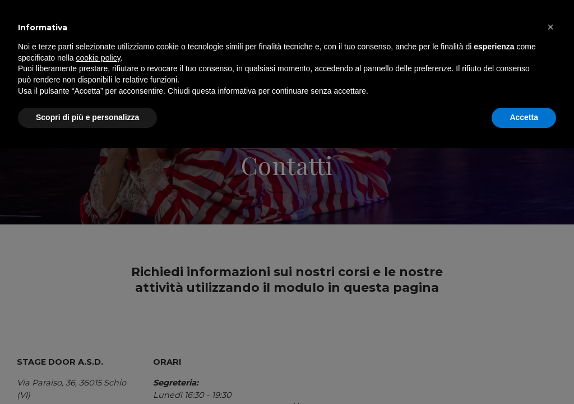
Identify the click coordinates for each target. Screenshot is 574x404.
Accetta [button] (524, 373)
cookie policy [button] (98, 313)
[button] (550, 283)
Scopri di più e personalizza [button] (87, 373)
